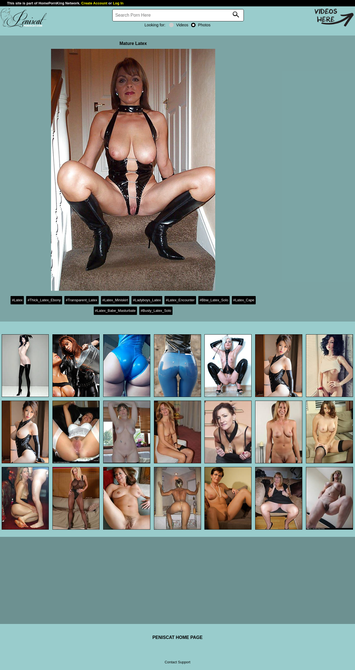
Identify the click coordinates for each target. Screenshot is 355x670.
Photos (201, 25)
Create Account (94, 3)
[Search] (178, 15)
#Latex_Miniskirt (115, 300)
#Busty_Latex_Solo (156, 311)
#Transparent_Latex (81, 300)
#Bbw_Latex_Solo (214, 300)
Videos (178, 25)
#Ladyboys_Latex (147, 300)
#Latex (17, 300)
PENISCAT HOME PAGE (178, 637)
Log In (118, 3)
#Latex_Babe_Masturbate (115, 311)
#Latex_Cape (243, 300)
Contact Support (177, 662)
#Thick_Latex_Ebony (44, 300)
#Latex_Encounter (180, 300)
